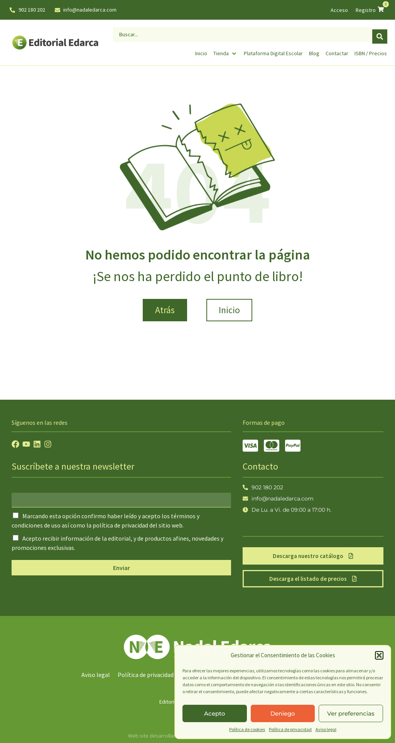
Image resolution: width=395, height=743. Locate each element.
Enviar (121, 568)
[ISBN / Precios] (370, 50)
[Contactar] (336, 50)
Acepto (214, 713)
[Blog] (314, 50)
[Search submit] (379, 33)
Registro (366, 10)
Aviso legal (326, 729)
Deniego (282, 713)
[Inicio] (201, 50)
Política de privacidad (290, 729)
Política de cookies (247, 729)
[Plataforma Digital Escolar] (273, 50)
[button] (379, 655)
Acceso (339, 10)
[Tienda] (225, 50)
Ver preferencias (351, 713)
